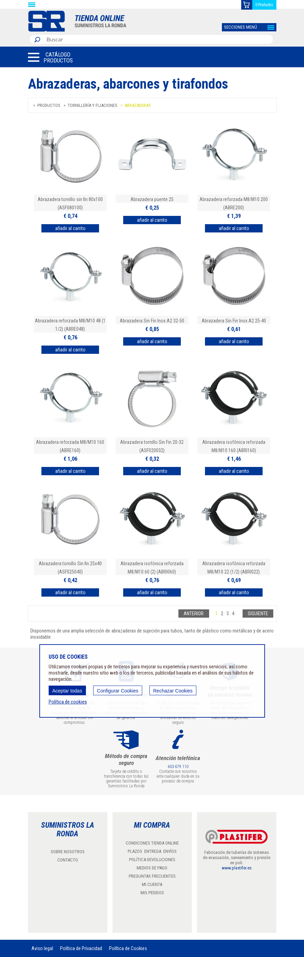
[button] (50, 57)
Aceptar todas (67, 691)
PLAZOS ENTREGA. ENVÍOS (152, 851)
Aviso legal (42, 948)
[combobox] (159, 39)
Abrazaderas (138, 105)
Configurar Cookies (117, 691)
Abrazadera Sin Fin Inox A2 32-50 (152, 320)
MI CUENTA (152, 884)
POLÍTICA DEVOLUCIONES (152, 859)
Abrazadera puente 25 (152, 199)
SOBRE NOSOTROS (68, 851)
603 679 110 (178, 766)
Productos (48, 105)
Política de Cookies (128, 948)
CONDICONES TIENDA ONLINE (152, 843)
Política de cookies (68, 702)
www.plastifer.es (237, 867)
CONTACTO (67, 860)
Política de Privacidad (81, 948)
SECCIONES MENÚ (240, 27)
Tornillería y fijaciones (92, 105)
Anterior (194, 613)
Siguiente (258, 613)
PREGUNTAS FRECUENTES (152, 876)
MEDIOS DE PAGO (152, 867)
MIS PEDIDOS (152, 892)
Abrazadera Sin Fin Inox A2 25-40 (234, 320)
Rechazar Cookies (173, 691)
